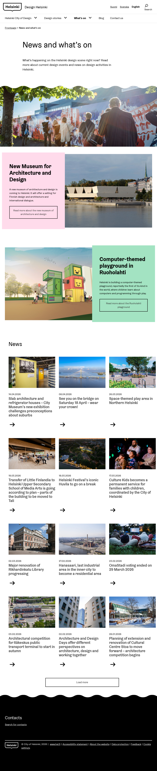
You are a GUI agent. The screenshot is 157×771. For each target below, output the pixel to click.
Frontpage (10, 27)
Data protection (120, 744)
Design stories (52, 18)
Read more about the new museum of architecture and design (33, 212)
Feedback (136, 744)
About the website (99, 744)
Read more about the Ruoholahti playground (123, 305)
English (136, 6)
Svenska (124, 6)
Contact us (116, 18)
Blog (101, 18)
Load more (82, 682)
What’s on (80, 18)
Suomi (113, 6)
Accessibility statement (75, 744)
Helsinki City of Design (18, 18)
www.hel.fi (55, 744)
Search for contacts (16, 724)
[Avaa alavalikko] (35, 18)
